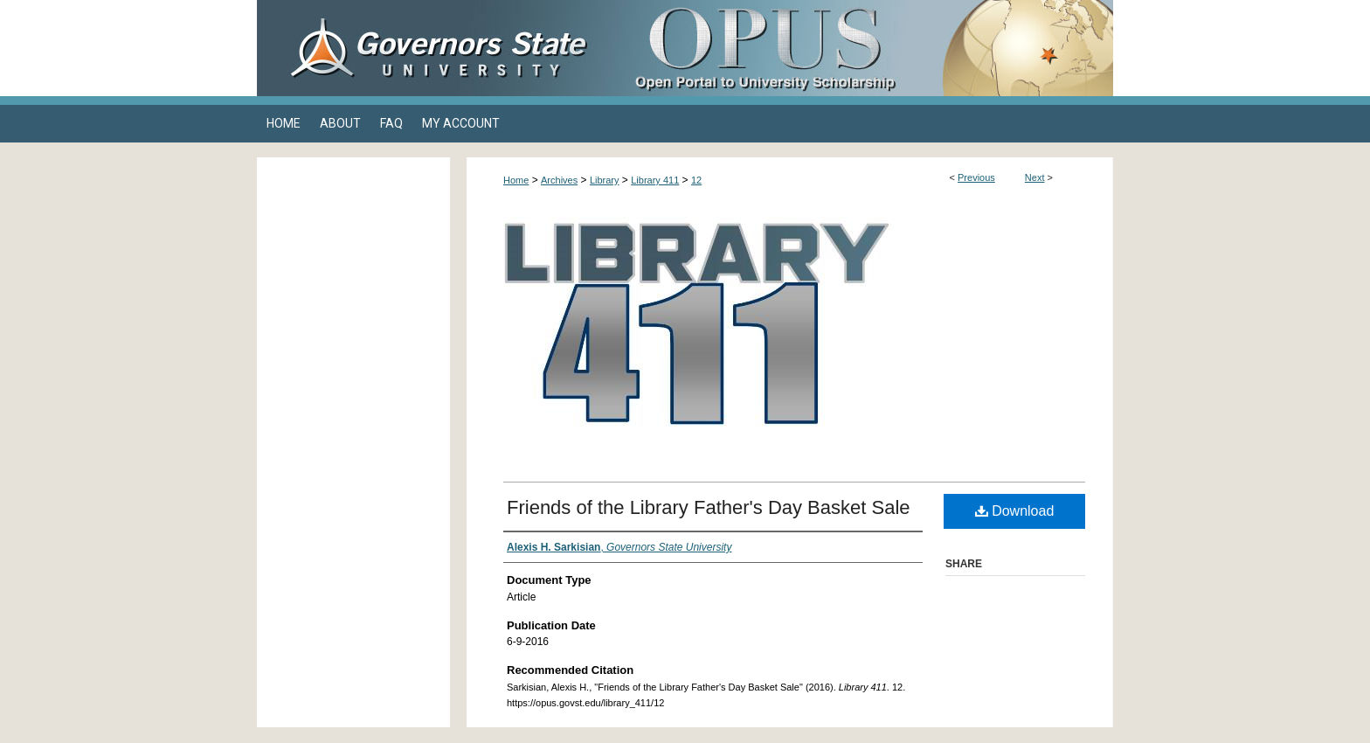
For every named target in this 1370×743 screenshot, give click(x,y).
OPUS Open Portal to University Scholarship (859, 48)
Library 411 (655, 180)
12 (696, 180)
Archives (559, 180)
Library (604, 180)
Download (1015, 510)
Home (516, 180)
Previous (976, 177)
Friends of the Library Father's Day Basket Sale (708, 507)
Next (1035, 177)
